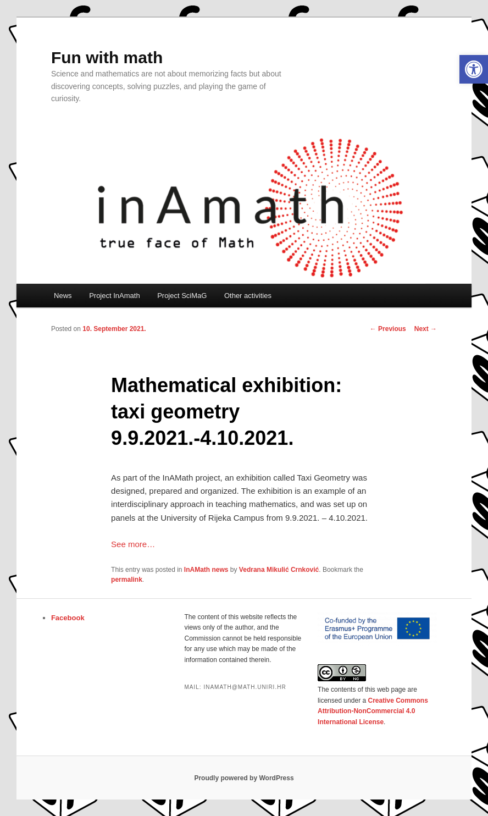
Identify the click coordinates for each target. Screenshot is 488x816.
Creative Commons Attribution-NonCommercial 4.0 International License (373, 711)
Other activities (247, 295)
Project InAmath (114, 295)
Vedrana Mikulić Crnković (279, 570)
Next (425, 329)
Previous (388, 329)
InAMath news (206, 570)
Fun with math (107, 57)
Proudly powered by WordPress (243, 778)
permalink (126, 579)
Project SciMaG (182, 295)
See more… (133, 544)
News (63, 295)
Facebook (68, 618)
